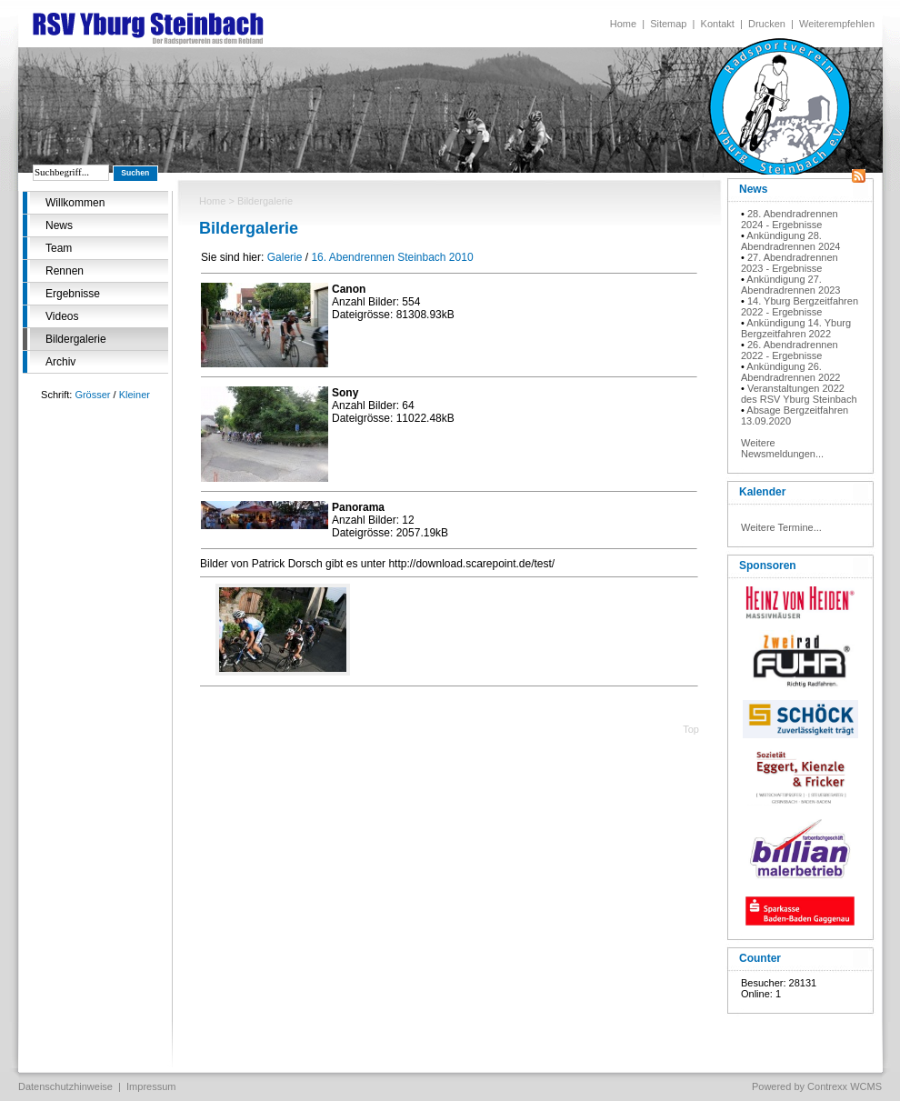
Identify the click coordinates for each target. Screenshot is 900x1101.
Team (58, 248)
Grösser (92, 394)
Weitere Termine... (781, 527)
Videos (61, 316)
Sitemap (668, 23)
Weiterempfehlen (837, 23)
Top (691, 729)
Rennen (64, 271)
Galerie (285, 257)
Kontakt (718, 23)
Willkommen (75, 202)
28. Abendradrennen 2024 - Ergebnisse (789, 219)
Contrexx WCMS (844, 1086)
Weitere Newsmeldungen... (782, 448)
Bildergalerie (75, 339)
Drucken (766, 23)
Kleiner (134, 394)
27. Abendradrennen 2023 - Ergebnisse (789, 263)
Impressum (150, 1086)
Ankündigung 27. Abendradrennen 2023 (790, 284)
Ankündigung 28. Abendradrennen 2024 (790, 241)
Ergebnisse (72, 293)
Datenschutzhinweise (65, 1086)
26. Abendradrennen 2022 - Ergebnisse (789, 350)
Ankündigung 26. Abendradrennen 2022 (790, 372)
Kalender (762, 491)
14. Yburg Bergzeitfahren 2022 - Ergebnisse (799, 306)
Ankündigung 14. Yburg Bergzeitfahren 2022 (796, 328)
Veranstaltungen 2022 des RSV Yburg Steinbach (799, 394)
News (59, 225)
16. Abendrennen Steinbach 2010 (392, 257)
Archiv (60, 361)
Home (623, 23)
